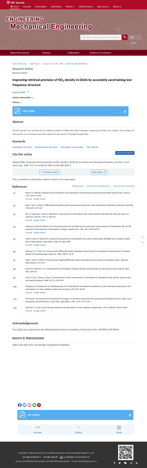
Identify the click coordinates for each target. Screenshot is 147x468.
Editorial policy (86, 6)
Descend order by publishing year (98, 186)
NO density (92, 147)
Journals (27, 6)
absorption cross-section (72, 147)
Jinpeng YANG (19, 92)
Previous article (49, 172)
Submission (56, 6)
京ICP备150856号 (50, 457)
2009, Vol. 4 (35, 64)
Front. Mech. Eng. (19, 64)
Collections (73, 52)
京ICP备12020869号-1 (32, 457)
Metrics (70, 6)
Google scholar (39, 199)
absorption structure (22, 147)
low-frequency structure (46, 147)
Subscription (41, 6)
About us (117, 6)
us (59, 179)
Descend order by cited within (124, 186)
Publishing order (78, 186)
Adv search (133, 38)
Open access (103, 6)
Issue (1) (46, 64)
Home (14, 6)
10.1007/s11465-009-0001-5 (76, 64)
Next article (99, 172)
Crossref (28, 199)
